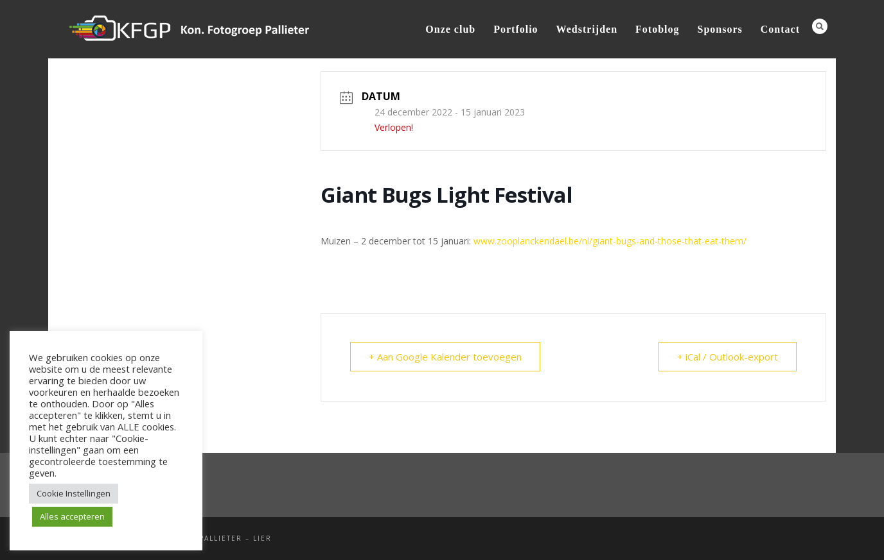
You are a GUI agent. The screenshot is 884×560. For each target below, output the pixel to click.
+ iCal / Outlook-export (727, 356)
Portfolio (515, 29)
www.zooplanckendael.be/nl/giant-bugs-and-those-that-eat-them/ (610, 241)
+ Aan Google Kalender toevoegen (445, 356)
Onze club (450, 29)
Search (819, 26)
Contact (780, 29)
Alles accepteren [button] (72, 516)
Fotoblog (657, 29)
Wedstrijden (586, 29)
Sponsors (720, 29)
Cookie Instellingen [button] (73, 493)
